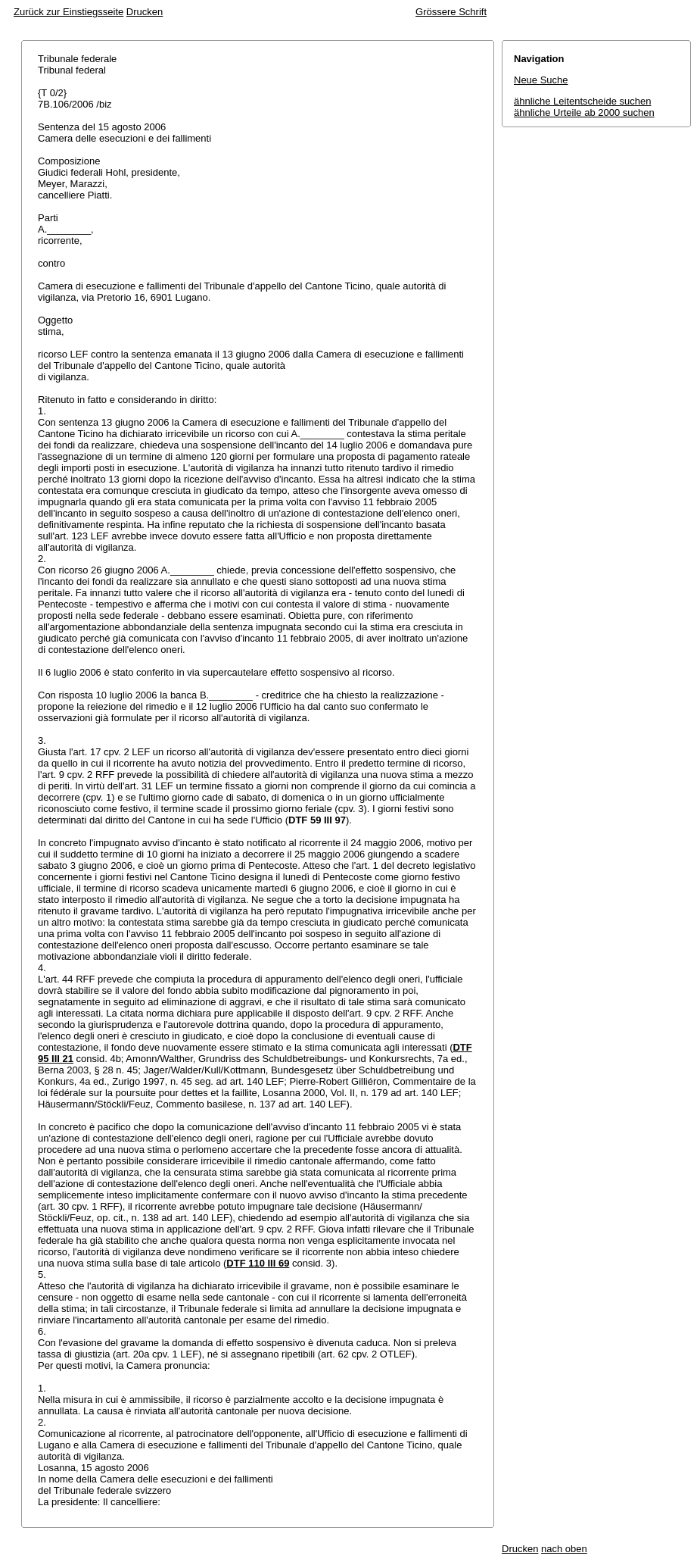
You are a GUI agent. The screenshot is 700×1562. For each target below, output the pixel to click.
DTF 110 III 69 (257, 1263)
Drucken (144, 11)
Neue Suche (541, 80)
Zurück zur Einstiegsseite (68, 11)
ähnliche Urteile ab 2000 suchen (584, 112)
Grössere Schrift (451, 11)
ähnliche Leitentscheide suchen (582, 101)
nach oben (564, 1548)
